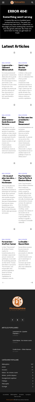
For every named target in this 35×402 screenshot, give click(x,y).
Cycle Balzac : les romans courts (22, 340)
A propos (28, 394)
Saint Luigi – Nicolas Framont (23, 67)
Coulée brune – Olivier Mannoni (22, 349)
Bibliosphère (6, 63)
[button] (3, 2)
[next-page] (31, 282)
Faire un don (17, 396)
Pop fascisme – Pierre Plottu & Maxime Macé (25, 178)
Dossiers (21, 394)
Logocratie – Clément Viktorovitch (7, 67)
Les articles (6, 394)
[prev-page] (3, 282)
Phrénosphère (10, 400)
